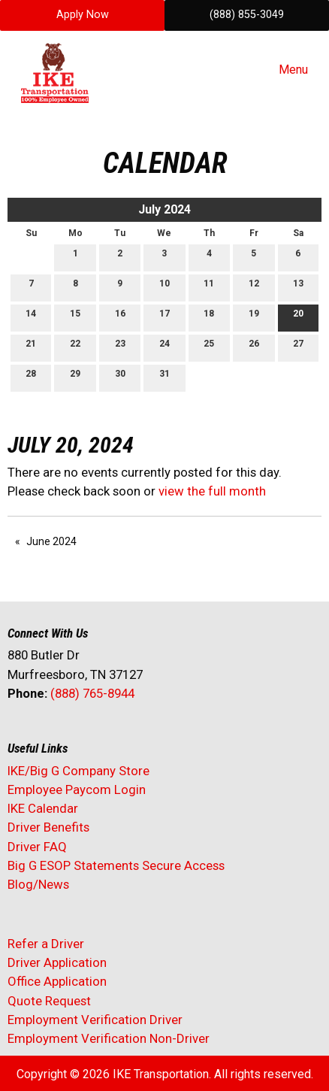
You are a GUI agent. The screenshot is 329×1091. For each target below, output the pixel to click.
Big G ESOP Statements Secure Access (116, 865)
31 (164, 377)
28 (31, 377)
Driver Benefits (50, 827)
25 (209, 347)
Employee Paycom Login (77, 789)
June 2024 (51, 541)
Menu (286, 70)
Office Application (59, 981)
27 (298, 347)
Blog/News (38, 884)
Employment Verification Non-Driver (109, 1038)
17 (164, 317)
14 (31, 317)
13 (298, 286)
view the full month (212, 491)
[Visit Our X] (44, 733)
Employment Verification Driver (95, 1019)
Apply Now (82, 14)
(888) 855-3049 (247, 14)
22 (75, 347)
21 (31, 347)
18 (209, 317)
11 (209, 286)
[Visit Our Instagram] (116, 733)
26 (254, 347)
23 (120, 347)
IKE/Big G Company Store (78, 770)
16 (120, 317)
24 (164, 347)
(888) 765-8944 (92, 693)
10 (164, 286)
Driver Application (57, 962)
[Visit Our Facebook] (20, 733)
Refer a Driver (46, 943)
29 (75, 377)
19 (254, 317)
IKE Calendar (43, 808)
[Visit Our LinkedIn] (68, 733)
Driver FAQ (37, 846)
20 (298, 317)
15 (75, 317)
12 (254, 286)
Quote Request (49, 1000)
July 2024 (164, 209)
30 (120, 377)
